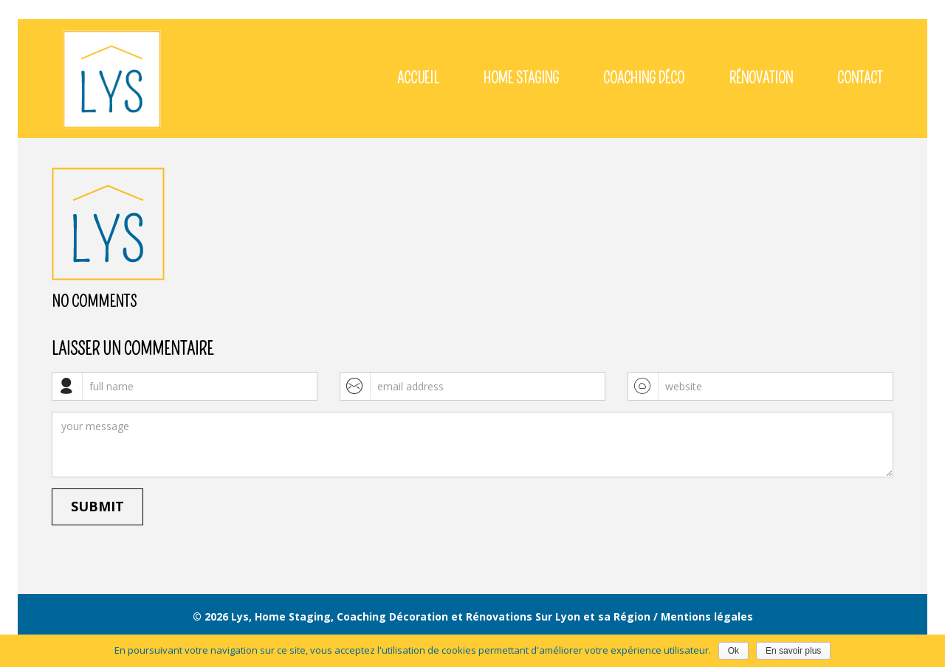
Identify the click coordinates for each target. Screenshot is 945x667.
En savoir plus (793, 651)
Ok (733, 651)
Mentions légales (707, 616)
